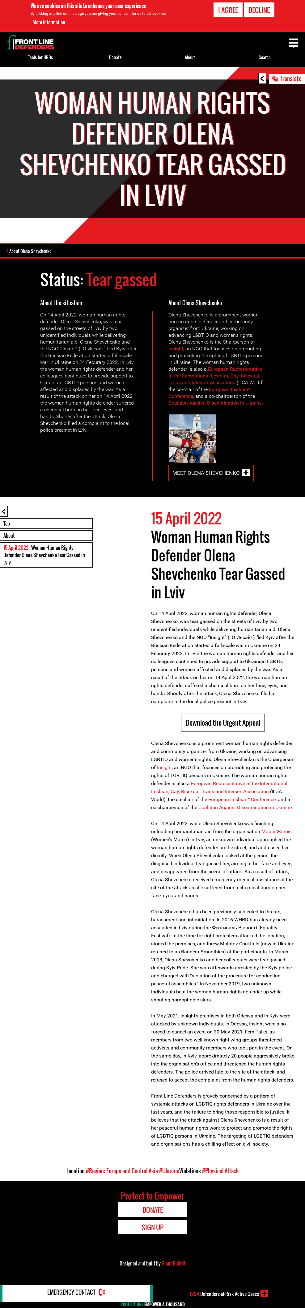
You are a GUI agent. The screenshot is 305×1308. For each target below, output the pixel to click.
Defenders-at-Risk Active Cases (224, 1294)
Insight (175, 349)
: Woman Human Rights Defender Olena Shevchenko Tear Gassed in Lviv (44, 555)
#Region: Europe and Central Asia (122, 1171)
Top (6, 524)
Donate (115, 57)
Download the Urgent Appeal (223, 723)
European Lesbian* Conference (242, 800)
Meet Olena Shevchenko (206, 474)
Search (265, 57)
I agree (228, 10)
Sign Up (152, 1228)
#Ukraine (169, 1171)
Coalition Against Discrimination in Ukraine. (245, 808)
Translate (291, 78)
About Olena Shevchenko (32, 251)
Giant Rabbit (173, 1264)
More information (48, 22)
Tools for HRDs (40, 57)
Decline (259, 10)
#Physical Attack (220, 1171)
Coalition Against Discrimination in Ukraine (215, 403)
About (9, 536)
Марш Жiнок (276, 832)
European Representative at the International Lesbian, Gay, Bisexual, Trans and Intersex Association (215, 376)
